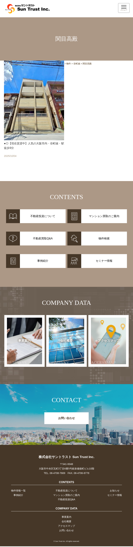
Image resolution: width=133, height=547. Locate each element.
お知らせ (114, 491)
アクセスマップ (105, 352)
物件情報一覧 (18, 491)
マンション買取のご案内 (66, 495)
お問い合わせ (66, 418)
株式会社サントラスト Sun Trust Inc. (66, 457)
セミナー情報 (114, 495)
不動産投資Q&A (66, 500)
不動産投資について (66, 491)
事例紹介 (18, 495)
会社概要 (61, 352)
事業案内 (19, 352)
